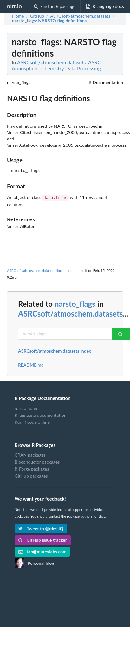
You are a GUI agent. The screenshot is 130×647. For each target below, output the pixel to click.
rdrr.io (14, 6)
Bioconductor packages (37, 461)
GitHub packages (31, 475)
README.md (31, 364)
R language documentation (41, 414)
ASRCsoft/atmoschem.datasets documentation (43, 270)
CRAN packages (30, 454)
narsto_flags (75, 303)
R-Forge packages (32, 468)
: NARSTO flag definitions (49, 20)
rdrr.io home (26, 407)
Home (18, 16)
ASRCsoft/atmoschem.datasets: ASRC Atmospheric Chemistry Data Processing (56, 65)
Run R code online (32, 421)
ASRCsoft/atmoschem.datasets (70, 312)
